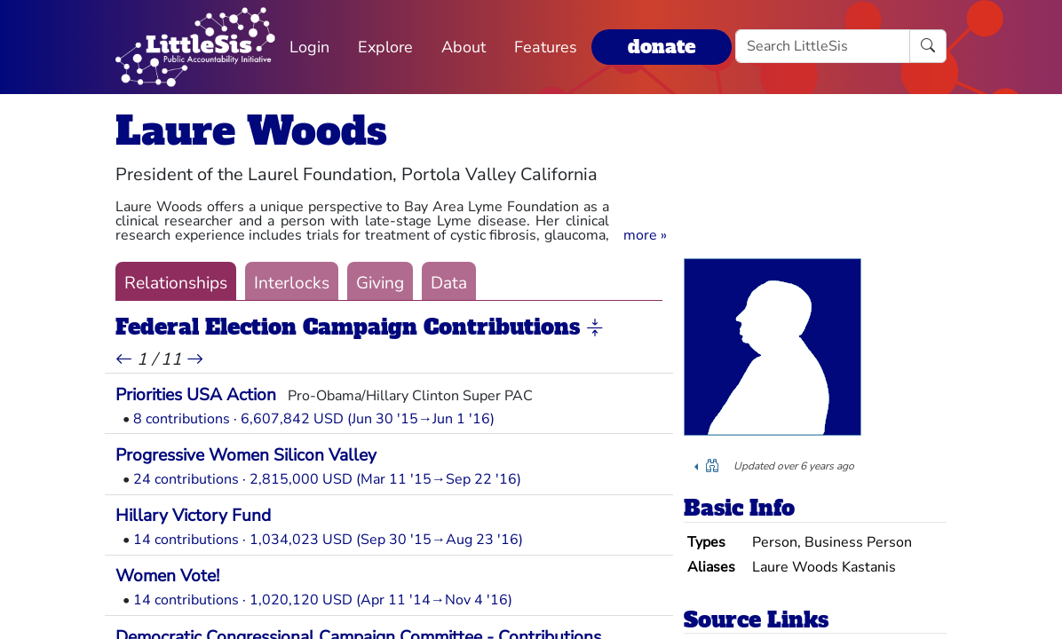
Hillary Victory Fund (193, 515)
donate (661, 46)
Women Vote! (167, 576)
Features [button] (545, 47)
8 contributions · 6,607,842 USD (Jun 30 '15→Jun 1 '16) (314, 419)
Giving (380, 283)
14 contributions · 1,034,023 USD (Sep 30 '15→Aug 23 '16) (328, 539)
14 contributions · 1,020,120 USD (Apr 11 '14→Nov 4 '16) (322, 600)
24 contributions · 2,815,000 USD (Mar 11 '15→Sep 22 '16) (327, 479)
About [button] (463, 47)
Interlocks (291, 283)
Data (449, 283)
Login (309, 47)
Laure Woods (251, 131)
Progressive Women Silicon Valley (245, 455)
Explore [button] (385, 47)
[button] (645, 235)
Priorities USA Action (195, 394)
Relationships (175, 283)
